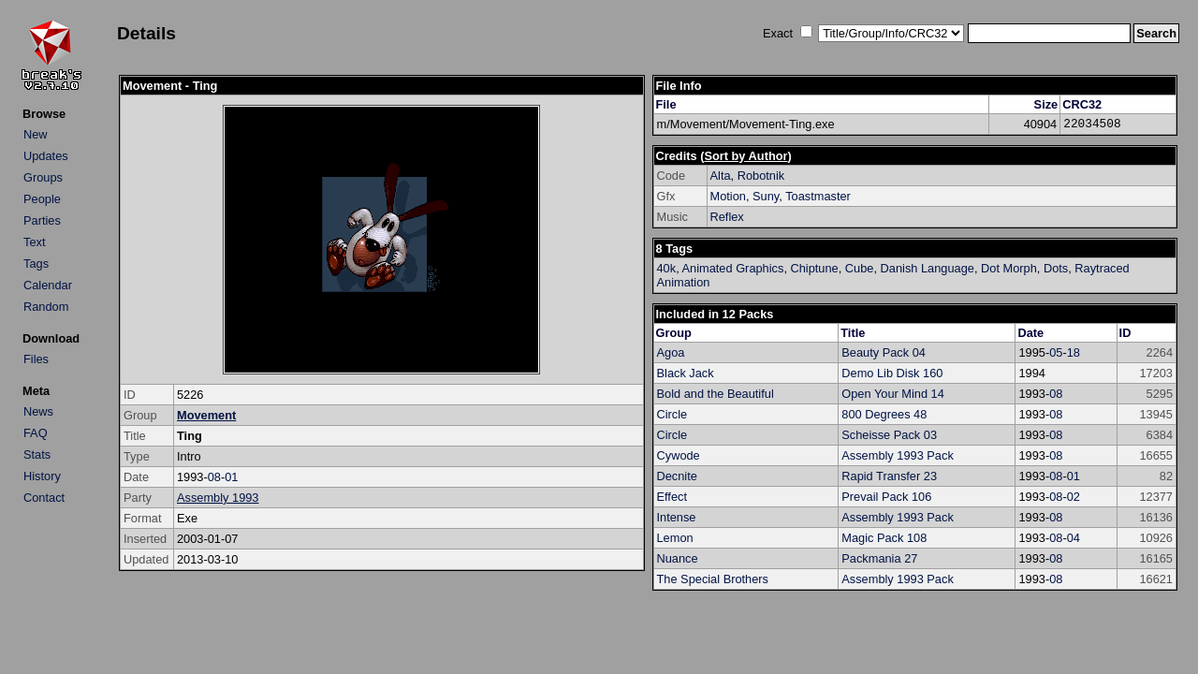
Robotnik (761, 175)
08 (214, 477)
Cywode (678, 455)
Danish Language (927, 268)
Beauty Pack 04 (883, 352)
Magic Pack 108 (884, 538)
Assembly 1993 (218, 498)
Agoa (671, 352)
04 (1073, 538)
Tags (36, 263)
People (42, 199)
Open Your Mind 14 (892, 394)
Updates (45, 156)
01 (231, 477)
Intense (676, 517)
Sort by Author (745, 156)
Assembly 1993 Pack (897, 455)
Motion (728, 196)
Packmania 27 (879, 558)
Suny (765, 196)
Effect (672, 497)
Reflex (727, 217)
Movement (206, 415)
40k (667, 268)
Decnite (677, 476)
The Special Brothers (713, 579)
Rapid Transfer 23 (889, 476)
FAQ (35, 433)
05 (1055, 352)
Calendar (47, 285)
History (42, 476)
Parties (42, 220)
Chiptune (815, 268)
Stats (37, 454)
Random (45, 307)
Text (34, 242)
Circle (672, 414)
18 (1073, 352)
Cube (859, 268)
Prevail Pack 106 (886, 497)
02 (1073, 497)
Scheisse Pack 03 (889, 435)
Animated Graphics (733, 268)
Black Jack (685, 373)
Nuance (677, 558)
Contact (44, 498)
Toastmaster (818, 196)
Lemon (675, 538)
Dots (1056, 268)
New (35, 134)
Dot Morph (1009, 268)
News (38, 411)
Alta (720, 175)
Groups (43, 177)
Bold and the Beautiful (715, 394)
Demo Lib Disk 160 (891, 373)
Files (36, 359)
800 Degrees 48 (884, 414)
